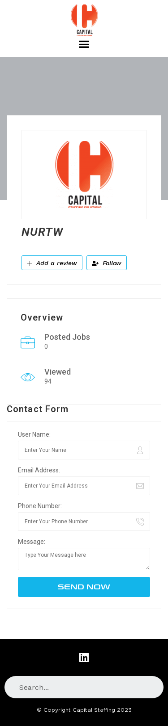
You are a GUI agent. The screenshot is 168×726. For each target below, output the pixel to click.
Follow (106, 263)
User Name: (34, 434)
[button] (84, 44)
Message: (31, 541)
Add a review (52, 263)
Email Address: (39, 470)
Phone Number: (40, 506)
